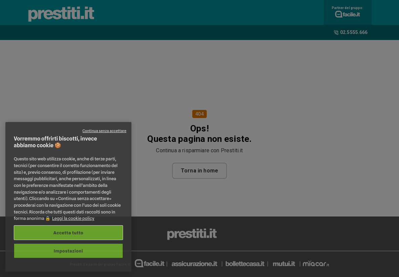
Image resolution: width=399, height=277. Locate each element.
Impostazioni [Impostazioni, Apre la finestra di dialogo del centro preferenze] (68, 250)
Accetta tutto (68, 232)
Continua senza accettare (104, 130)
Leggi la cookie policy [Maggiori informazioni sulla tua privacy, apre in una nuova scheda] (73, 218)
